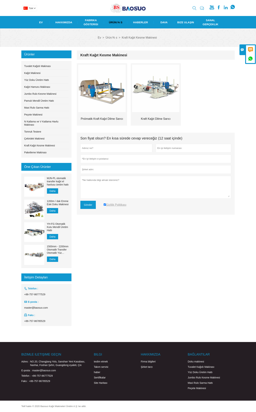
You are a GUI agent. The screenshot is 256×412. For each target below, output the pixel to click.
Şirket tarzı (147, 366)
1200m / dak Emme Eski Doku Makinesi (58, 203)
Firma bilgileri (148, 361)
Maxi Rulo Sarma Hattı (36, 107)
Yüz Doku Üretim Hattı (36, 80)
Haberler (140, 22)
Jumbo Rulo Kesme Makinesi (40, 93)
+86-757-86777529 (34, 294)
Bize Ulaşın (185, 22)
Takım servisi (101, 366)
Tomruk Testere (32, 131)
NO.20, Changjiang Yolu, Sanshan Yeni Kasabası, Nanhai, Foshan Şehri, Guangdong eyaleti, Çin (57, 363)
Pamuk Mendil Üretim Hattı (39, 100)
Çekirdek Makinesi (34, 138)
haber (97, 372)
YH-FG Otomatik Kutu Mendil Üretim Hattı (57, 227)
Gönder (88, 204)
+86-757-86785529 (34, 321)
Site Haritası (100, 382)
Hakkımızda (63, 22)
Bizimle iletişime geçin (41, 354)
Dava (163, 22)
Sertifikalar (100, 377)
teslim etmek (101, 361)
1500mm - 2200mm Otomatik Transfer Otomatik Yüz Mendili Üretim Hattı (57, 249)
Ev (41, 22)
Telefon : (26, 375)
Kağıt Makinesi (32, 73)
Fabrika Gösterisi (91, 22)
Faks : (24, 381)
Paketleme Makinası (35, 152)
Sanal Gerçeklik (210, 22)
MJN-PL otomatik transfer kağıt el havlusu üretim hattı (58, 181)
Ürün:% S (115, 22)
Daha (52, 191)
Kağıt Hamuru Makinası (37, 86)
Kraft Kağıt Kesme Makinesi (39, 145)
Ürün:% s (111, 37)
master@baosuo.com (36, 307)
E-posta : (26, 370)
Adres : (25, 361)
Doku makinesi (196, 361)
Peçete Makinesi (33, 114)
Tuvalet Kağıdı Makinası (37, 66)
